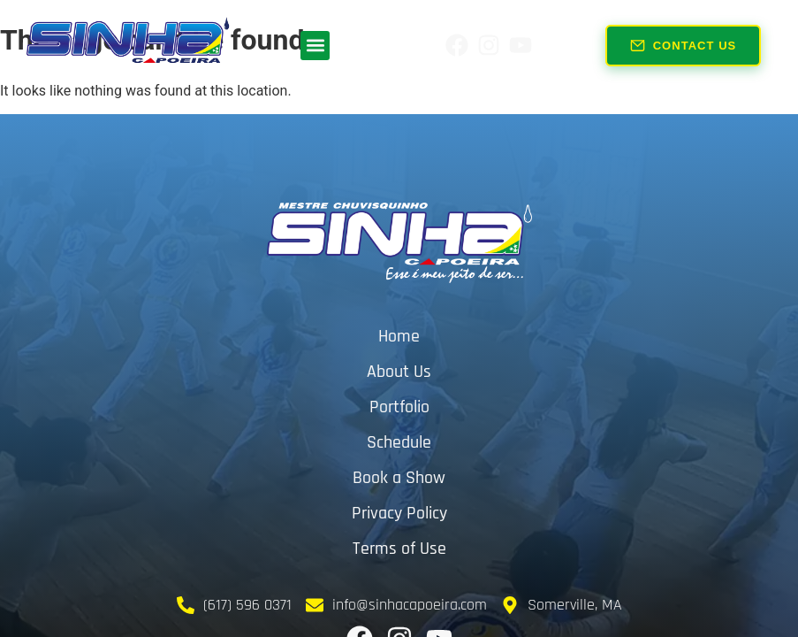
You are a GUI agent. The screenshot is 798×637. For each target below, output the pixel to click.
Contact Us (683, 43)
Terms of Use (399, 548)
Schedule (399, 442)
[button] (315, 45)
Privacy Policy (399, 513)
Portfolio (399, 406)
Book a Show (399, 477)
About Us (399, 371)
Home (399, 336)
